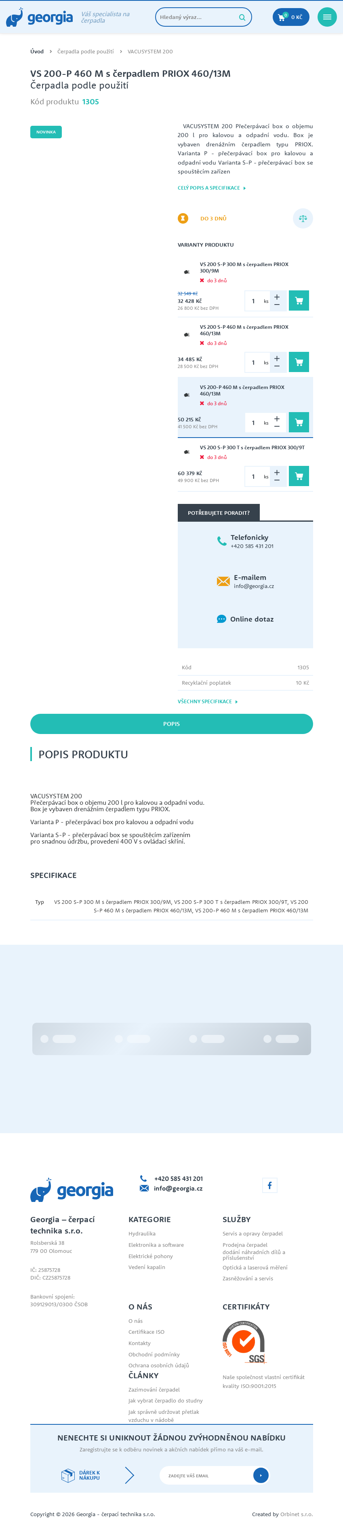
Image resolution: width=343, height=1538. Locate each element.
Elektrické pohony (150, 1256)
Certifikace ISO (146, 1331)
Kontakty (139, 1343)
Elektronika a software (156, 1244)
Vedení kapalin (146, 1267)
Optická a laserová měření (255, 1267)
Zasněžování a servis (248, 1278)
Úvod (37, 51)
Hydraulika (142, 1233)
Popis (171, 724)
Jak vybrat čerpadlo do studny (165, 1400)
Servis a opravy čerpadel (253, 1233)
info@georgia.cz (254, 586)
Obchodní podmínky (154, 1354)
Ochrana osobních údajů (158, 1365)
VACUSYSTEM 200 (150, 51)
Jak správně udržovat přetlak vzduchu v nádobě (163, 1416)
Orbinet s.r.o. (296, 1514)
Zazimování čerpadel (154, 1389)
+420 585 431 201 (252, 546)
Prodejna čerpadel (245, 1244)
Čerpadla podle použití (85, 51)
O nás (135, 1320)
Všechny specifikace (208, 701)
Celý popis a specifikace (212, 187)
